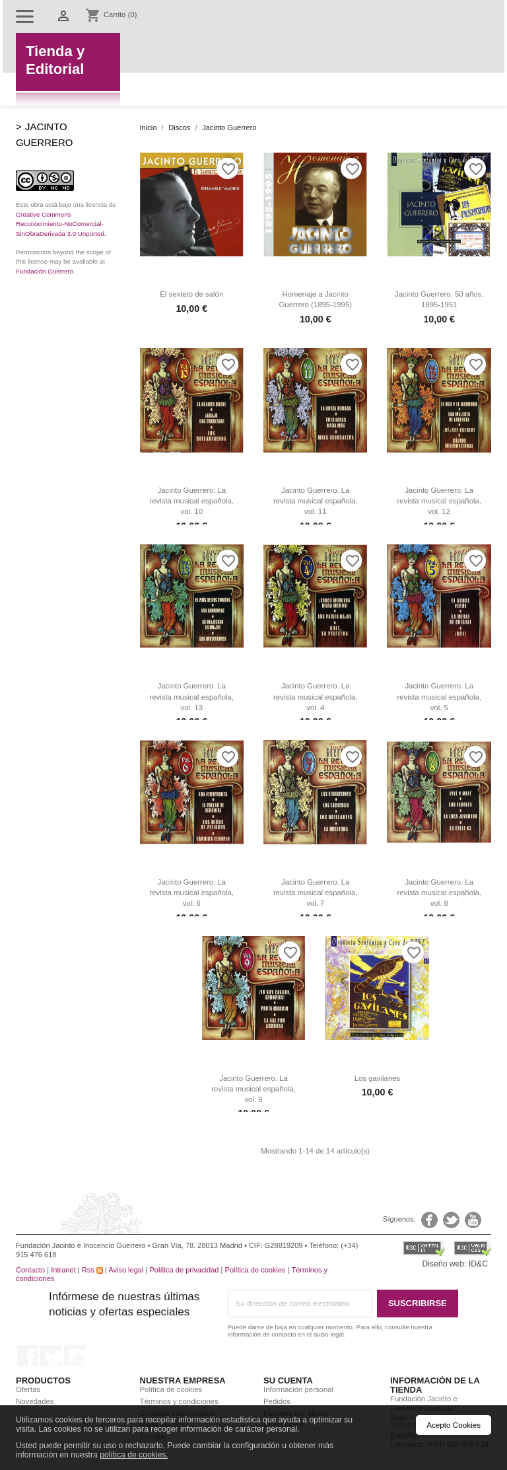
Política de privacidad (184, 1270)
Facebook (28, 1356)
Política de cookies (255, 1270)
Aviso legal (125, 1270)
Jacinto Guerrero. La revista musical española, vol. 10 (191, 500)
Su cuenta (288, 1380)
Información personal (298, 1389)
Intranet (63, 1270)
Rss (92, 1270)
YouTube (75, 1356)
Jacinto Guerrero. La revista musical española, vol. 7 (315, 892)
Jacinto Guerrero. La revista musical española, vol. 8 (439, 892)
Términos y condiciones (179, 1401)
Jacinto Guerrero (44, 134)
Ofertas (28, 1389)
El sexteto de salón (191, 294)
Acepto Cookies (453, 1424)
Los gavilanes (377, 1078)
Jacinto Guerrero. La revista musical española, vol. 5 (439, 696)
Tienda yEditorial (55, 60)
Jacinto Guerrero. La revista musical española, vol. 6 (191, 892)
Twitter (51, 1356)
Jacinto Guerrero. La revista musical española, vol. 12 (439, 500)
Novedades (34, 1401)
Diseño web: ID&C (455, 1263)
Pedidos (276, 1401)
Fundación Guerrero (44, 271)
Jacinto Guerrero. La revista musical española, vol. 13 (191, 696)
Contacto (30, 1270)
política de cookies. (134, 1454)
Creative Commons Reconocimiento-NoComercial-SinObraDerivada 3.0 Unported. (61, 224)
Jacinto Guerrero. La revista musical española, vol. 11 (315, 500)
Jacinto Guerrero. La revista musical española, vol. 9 (253, 1088)
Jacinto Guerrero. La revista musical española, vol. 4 (315, 696)
